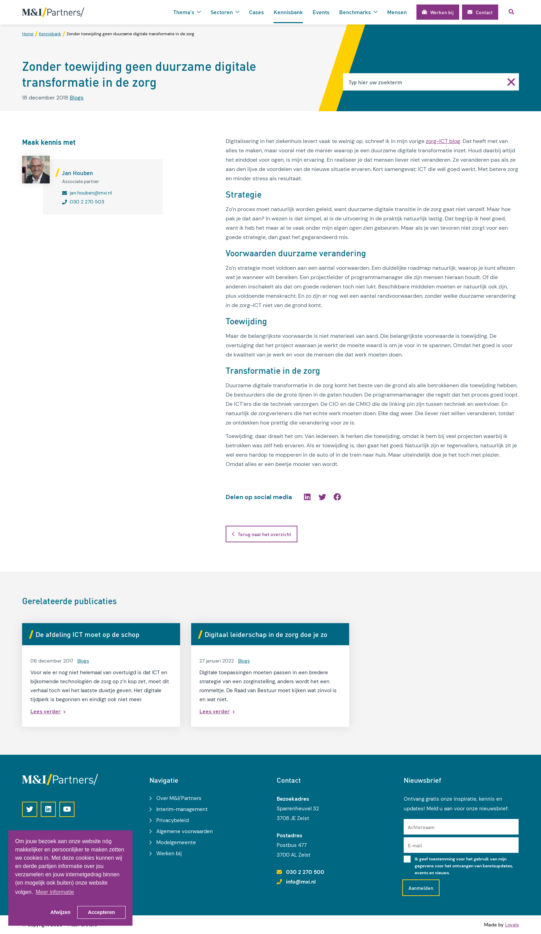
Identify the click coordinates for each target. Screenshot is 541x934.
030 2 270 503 (87, 202)
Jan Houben (77, 173)
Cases (256, 12)
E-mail (415, 845)
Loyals (512, 925)
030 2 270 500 (305, 872)
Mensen (397, 12)
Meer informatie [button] (55, 892)
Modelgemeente (176, 842)
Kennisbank (288, 12)
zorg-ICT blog (443, 141)
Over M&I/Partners (178, 798)
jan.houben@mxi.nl (91, 193)
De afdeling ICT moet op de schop (87, 634)
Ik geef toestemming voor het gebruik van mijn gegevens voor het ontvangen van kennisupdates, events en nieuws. (464, 866)
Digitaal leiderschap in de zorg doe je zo (266, 634)
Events (321, 12)
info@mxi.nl (301, 881)
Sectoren (221, 12)
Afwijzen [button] (60, 912)
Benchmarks (355, 12)
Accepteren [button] (101, 912)
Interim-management (182, 809)
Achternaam (421, 827)
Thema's (183, 12)
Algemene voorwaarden (184, 831)
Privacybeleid (172, 820)
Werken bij (169, 853)
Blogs (76, 97)
